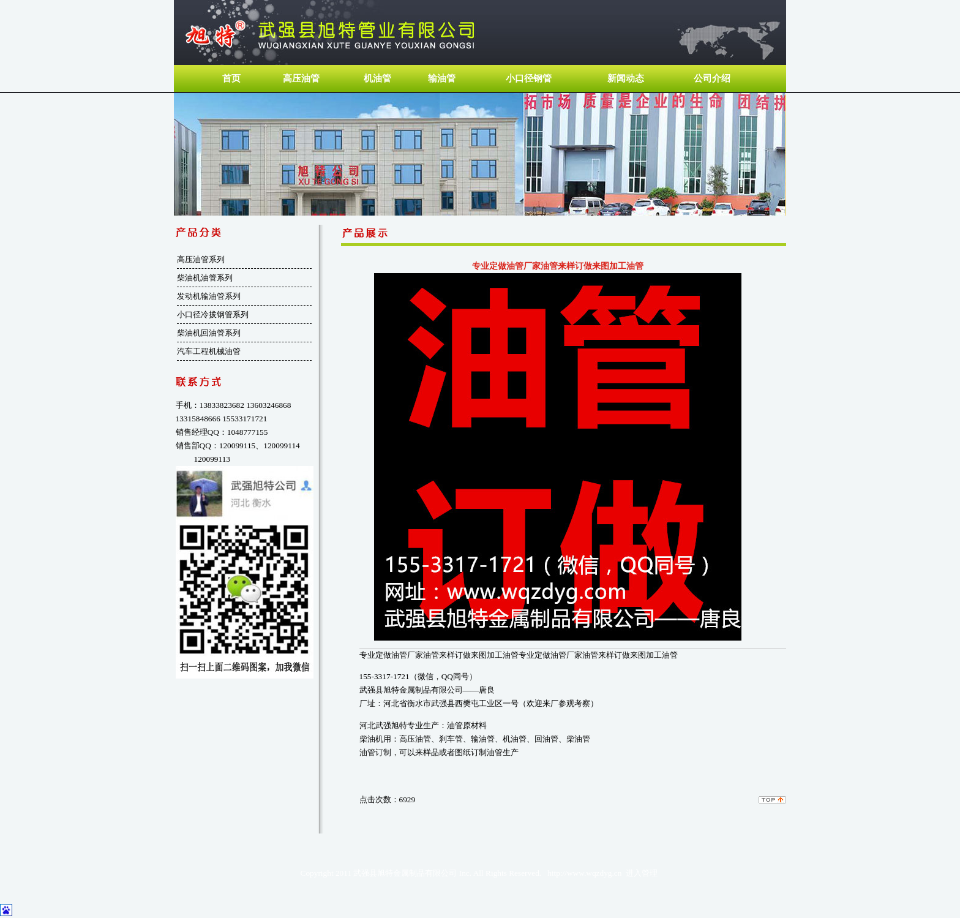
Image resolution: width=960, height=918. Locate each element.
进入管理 (642, 873)
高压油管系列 (201, 259)
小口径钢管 (529, 78)
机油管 (377, 78)
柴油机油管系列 (205, 277)
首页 (231, 78)
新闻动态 (625, 78)
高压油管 (301, 78)
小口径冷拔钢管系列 (213, 314)
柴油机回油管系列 (209, 332)
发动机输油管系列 (209, 296)
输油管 (442, 78)
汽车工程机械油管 (209, 351)
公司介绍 (712, 78)
